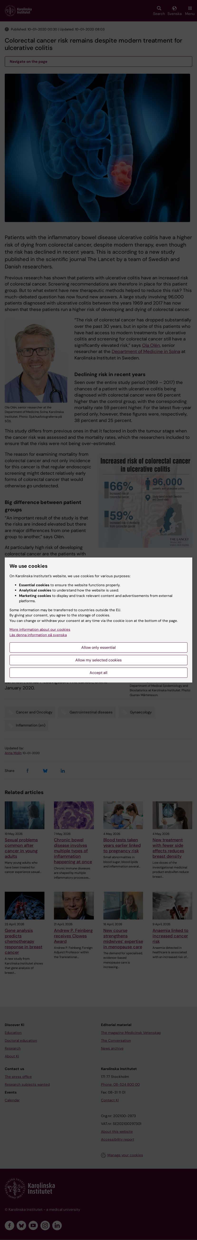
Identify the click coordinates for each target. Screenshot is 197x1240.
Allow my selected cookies (98, 660)
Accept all (98, 672)
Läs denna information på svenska (38, 635)
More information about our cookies (40, 629)
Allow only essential (98, 647)
